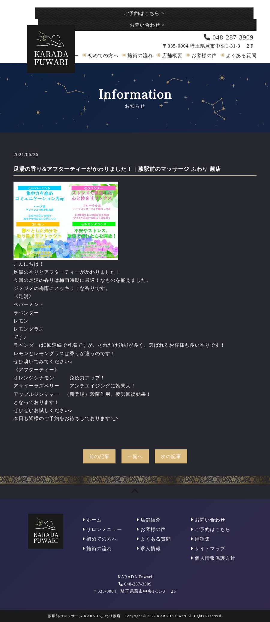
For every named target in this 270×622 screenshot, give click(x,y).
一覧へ (135, 456)
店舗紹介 (148, 519)
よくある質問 (241, 55)
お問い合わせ (147, 25)
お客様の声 (204, 55)
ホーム (92, 519)
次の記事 (171, 456)
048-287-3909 (138, 584)
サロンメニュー (102, 529)
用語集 (200, 539)
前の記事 (99, 456)
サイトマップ (207, 548)
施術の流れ (140, 55)
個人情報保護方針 (213, 558)
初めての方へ (103, 55)
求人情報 (148, 548)
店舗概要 (172, 55)
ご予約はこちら (144, 13)
